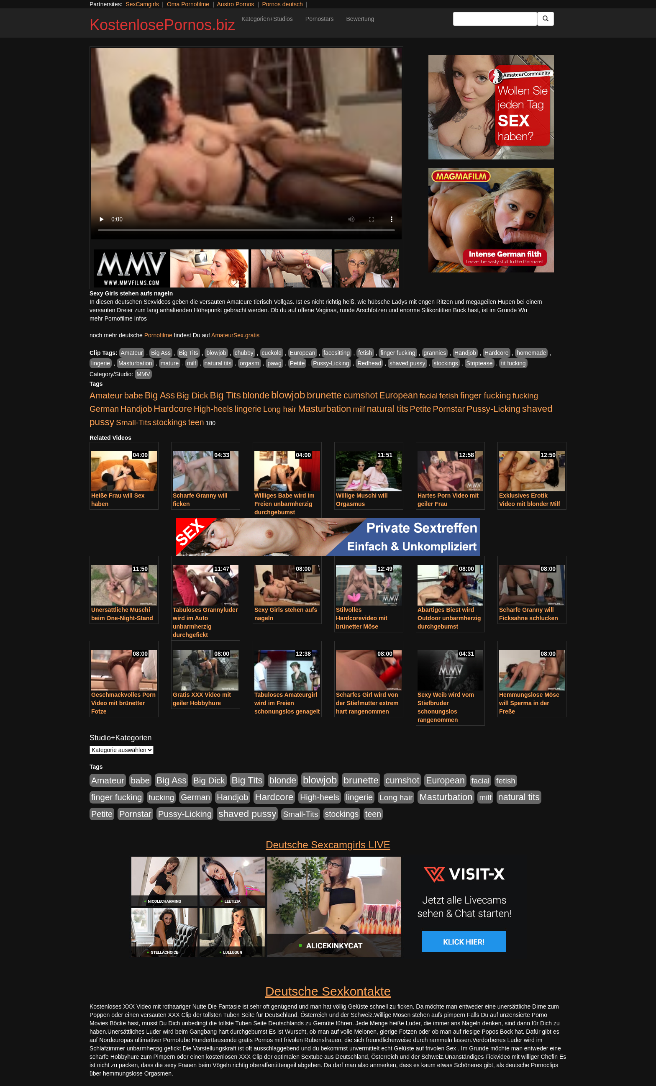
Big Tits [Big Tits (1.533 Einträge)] (225, 395)
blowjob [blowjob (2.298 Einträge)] (288, 395)
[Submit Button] (545, 19)
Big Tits (188, 352)
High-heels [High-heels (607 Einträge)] (213, 408)
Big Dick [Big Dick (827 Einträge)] (192, 395)
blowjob (216, 352)
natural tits (218, 363)
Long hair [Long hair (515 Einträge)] (279, 409)
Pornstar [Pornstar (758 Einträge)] (449, 408)
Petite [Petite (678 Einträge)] (420, 408)
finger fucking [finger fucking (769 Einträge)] (485, 395)
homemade (531, 352)
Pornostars (319, 18)
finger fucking (397, 352)
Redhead (369, 363)
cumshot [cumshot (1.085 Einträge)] (360, 395)
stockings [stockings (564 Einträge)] (170, 422)
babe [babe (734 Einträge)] (133, 395)
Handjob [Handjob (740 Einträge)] (136, 408)
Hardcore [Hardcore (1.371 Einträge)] (173, 408)
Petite (297, 363)
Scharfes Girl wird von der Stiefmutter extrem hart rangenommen (367, 703)
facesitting (336, 352)
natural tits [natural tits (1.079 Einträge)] (387, 409)
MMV (143, 374)
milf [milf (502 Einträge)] (359, 409)
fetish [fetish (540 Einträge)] (449, 395)
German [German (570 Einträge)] (104, 408)
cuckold (272, 352)
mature (170, 363)
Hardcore (496, 352)
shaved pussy (407, 363)
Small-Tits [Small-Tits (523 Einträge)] (133, 422)
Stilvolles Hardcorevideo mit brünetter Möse (361, 618)
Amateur (132, 352)
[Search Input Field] (495, 19)
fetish (365, 352)
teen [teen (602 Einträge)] (196, 422)
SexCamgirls (142, 4)
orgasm (249, 363)
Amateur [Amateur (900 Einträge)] (106, 395)
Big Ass (161, 352)
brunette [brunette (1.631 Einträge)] (324, 395)
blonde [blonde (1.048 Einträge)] (256, 395)
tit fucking (513, 363)
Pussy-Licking (331, 363)
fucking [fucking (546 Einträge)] (525, 395)
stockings (445, 363)
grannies (435, 352)
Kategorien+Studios (267, 18)
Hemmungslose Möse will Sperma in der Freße (529, 703)
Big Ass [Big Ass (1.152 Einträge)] (160, 395)
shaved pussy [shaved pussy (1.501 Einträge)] (247, 814)
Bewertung (360, 18)
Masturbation (135, 363)
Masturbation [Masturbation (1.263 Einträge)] (324, 408)
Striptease (479, 363)
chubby (244, 352)
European (302, 352)
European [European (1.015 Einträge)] (398, 395)
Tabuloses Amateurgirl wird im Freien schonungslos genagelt (287, 703)
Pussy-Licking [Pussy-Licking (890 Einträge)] (493, 408)
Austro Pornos (235, 4)
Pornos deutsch (282, 4)
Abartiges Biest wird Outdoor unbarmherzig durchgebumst (449, 618)
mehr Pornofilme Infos (118, 318)
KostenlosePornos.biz (162, 24)
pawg (274, 363)
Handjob (465, 352)
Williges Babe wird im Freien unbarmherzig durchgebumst (284, 504)
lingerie (100, 363)
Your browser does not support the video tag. (246, 143)
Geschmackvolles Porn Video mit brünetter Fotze (123, 703)
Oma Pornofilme (188, 4)
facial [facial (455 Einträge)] (429, 395)
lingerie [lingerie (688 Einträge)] (247, 408)
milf (191, 363)
